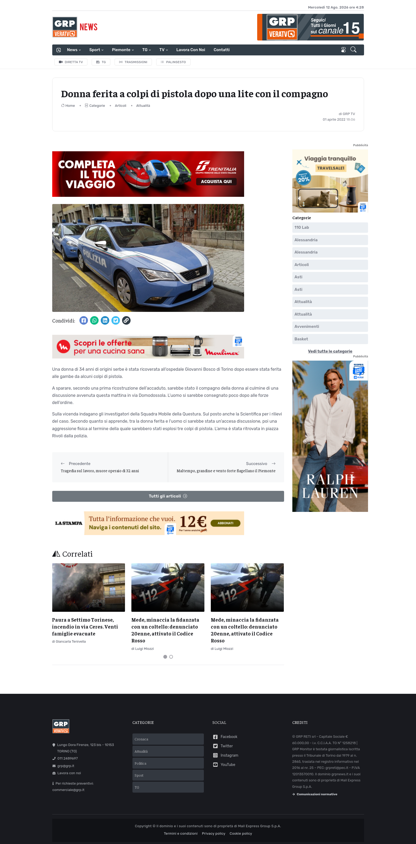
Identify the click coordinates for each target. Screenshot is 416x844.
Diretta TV (71, 62)
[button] (354, 50)
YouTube (223, 764)
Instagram (225, 755)
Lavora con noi (190, 49)
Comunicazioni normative (314, 794)
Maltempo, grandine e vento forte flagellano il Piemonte (226, 470)
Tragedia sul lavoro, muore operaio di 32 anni (100, 470)
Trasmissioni (133, 62)
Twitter (222, 746)
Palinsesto (173, 62)
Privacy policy (213, 833)
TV (161, 49)
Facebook (224, 737)
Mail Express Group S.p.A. (259, 826)
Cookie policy (241, 833)
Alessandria (306, 239)
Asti (298, 277)
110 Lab (301, 227)
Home (68, 106)
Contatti (222, 49)
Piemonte (121, 49)
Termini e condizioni (181, 833)
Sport (94, 49)
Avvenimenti (306, 326)
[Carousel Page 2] (171, 657)
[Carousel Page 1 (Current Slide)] (165, 657)
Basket (301, 338)
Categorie (95, 106)
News (72, 49)
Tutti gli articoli (168, 496)
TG (144, 49)
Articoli (120, 106)
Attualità (143, 106)
